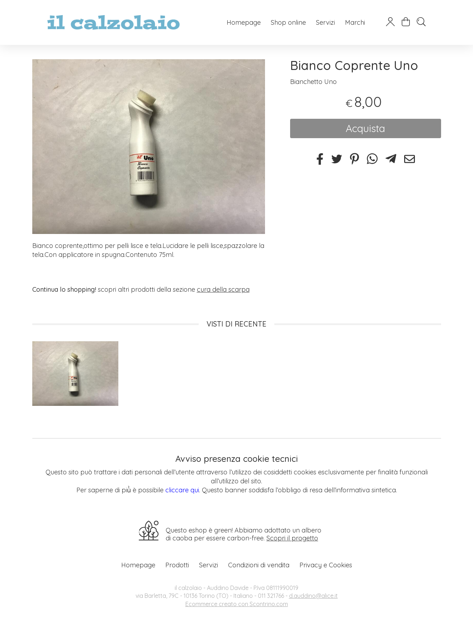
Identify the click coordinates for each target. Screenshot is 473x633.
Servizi (325, 22)
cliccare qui (182, 490)
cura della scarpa (223, 289)
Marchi (355, 22)
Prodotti (177, 565)
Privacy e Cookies (325, 565)
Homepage (244, 22)
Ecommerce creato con (236, 604)
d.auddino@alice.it (313, 595)
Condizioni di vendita (258, 565)
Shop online (288, 22)
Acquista (365, 128)
